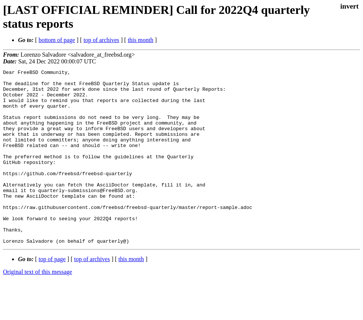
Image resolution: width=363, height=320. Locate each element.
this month (140, 40)
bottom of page (57, 40)
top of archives (101, 40)
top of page (52, 294)
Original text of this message (37, 306)
